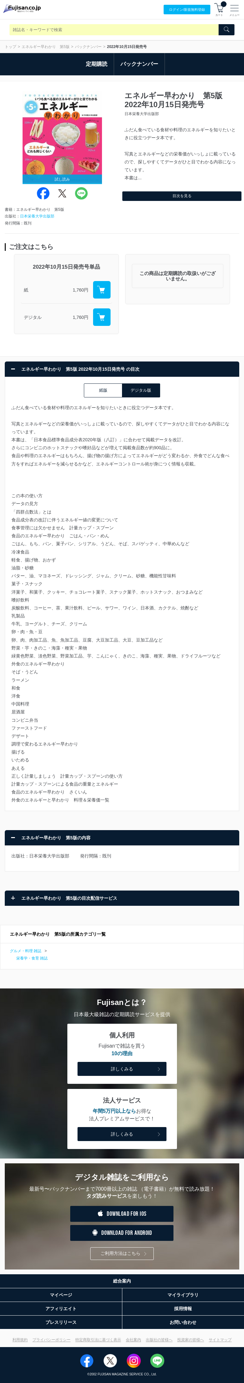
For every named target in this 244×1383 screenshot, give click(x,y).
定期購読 (96, 64)
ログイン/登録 (187, 10)
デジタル (33, 317)
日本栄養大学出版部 (37, 216)
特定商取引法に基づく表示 (98, 1340)
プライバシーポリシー (51, 1340)
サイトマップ (220, 1340)
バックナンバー (88, 47)
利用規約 (20, 1340)
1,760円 (80, 289)
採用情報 (183, 1308)
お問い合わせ (183, 1322)
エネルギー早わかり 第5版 (46, 47)
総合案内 (122, 1280)
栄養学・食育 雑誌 (32, 958)
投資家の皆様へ (190, 1340)
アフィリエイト (61, 1308)
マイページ (61, 1294)
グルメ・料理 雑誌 (25, 951)
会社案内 (133, 1340)
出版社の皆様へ (159, 1340)
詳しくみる (136, 1069)
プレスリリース (61, 1322)
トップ (10, 47)
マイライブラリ (183, 1294)
